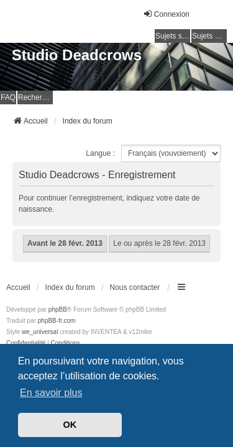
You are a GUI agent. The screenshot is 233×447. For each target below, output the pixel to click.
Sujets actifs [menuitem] (209, 36)
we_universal (40, 331)
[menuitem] (25, 343)
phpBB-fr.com (57, 320)
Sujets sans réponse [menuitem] (172, 36)
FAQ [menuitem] (8, 97)
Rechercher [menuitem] (35, 97)
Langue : (100, 153)
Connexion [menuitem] (166, 14)
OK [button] (70, 425)
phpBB (57, 309)
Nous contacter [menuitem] (135, 287)
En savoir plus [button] (51, 392)
